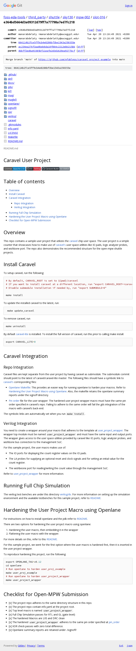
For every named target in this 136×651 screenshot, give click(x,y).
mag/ (11, 95)
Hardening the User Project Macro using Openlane (38, 216)
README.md (15, 141)
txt (121, 645)
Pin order (14, 400)
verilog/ (12, 116)
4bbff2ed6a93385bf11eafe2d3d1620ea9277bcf (46, 50)
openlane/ (13, 103)
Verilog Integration (24, 207)
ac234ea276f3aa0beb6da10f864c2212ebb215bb (46, 46)
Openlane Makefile (19, 387)
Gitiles (21, 645)
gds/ (10, 87)
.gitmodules (14, 124)
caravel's (61, 245)
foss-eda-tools (14, 17)
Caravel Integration (20, 198)
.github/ (12, 74)
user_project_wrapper (110, 430)
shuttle (54, 17)
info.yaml (13, 128)
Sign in (128, 5)
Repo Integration (23, 203)
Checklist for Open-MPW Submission (30, 220)
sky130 (68, 17)
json (129, 645)
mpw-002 (83, 17)
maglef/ (12, 99)
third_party (37, 17)
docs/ (11, 82)
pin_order (114, 622)
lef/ (10, 91)
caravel (12, 120)
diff (81, 46)
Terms (41, 645)
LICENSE (13, 132)
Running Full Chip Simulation (25, 212)
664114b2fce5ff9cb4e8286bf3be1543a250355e (46, 42)
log (91, 29)
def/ (10, 78)
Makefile (13, 137)
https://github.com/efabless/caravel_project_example (74, 59)
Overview (14, 190)
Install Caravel (17, 194)
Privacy (31, 645)
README (95, 498)
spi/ (10, 112)
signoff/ (12, 108)
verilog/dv (65, 494)
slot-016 (99, 17)
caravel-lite (22, 334)
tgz (99, 29)
